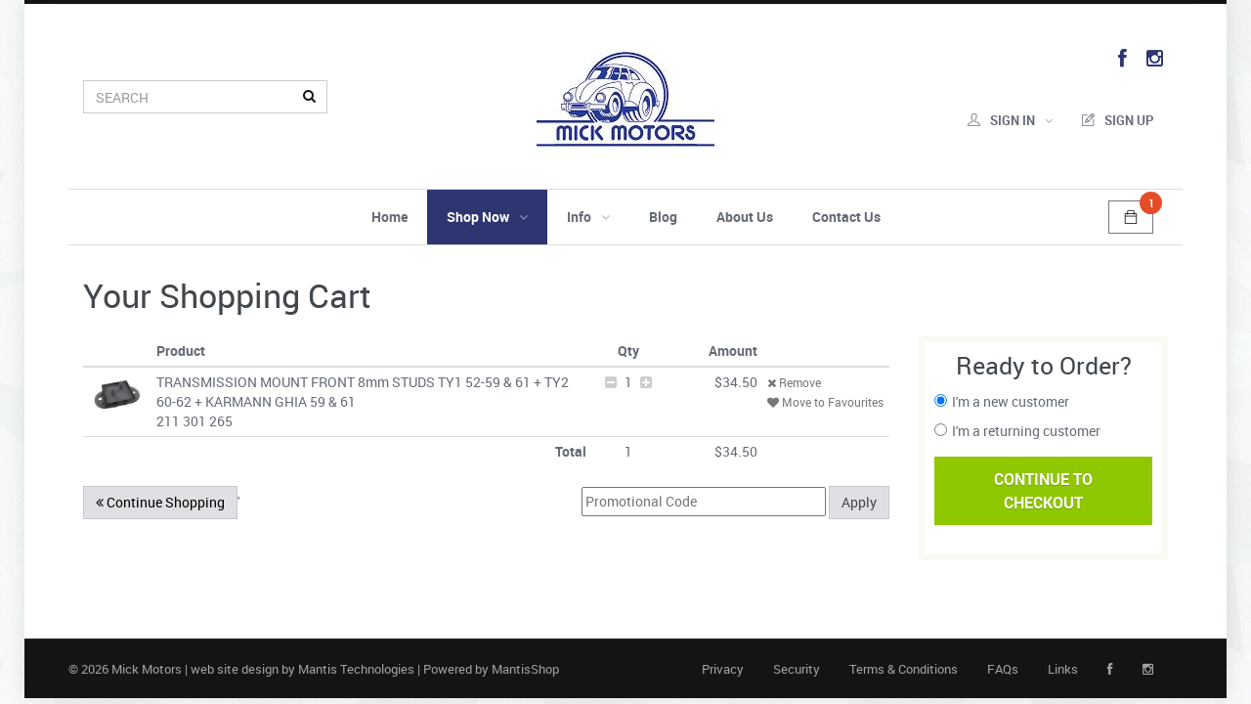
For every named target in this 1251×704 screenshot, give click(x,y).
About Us (744, 216)
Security (796, 669)
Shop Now (487, 216)
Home (389, 216)
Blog (663, 216)
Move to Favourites (825, 402)
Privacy (723, 669)
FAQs (1002, 669)
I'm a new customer (1010, 401)
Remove (794, 382)
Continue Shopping (160, 502)
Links (1063, 669)
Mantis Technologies (356, 669)
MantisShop (525, 669)
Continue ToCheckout (1043, 490)
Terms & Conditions (903, 669)
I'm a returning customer (1026, 430)
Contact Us (846, 216)
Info (588, 216)
